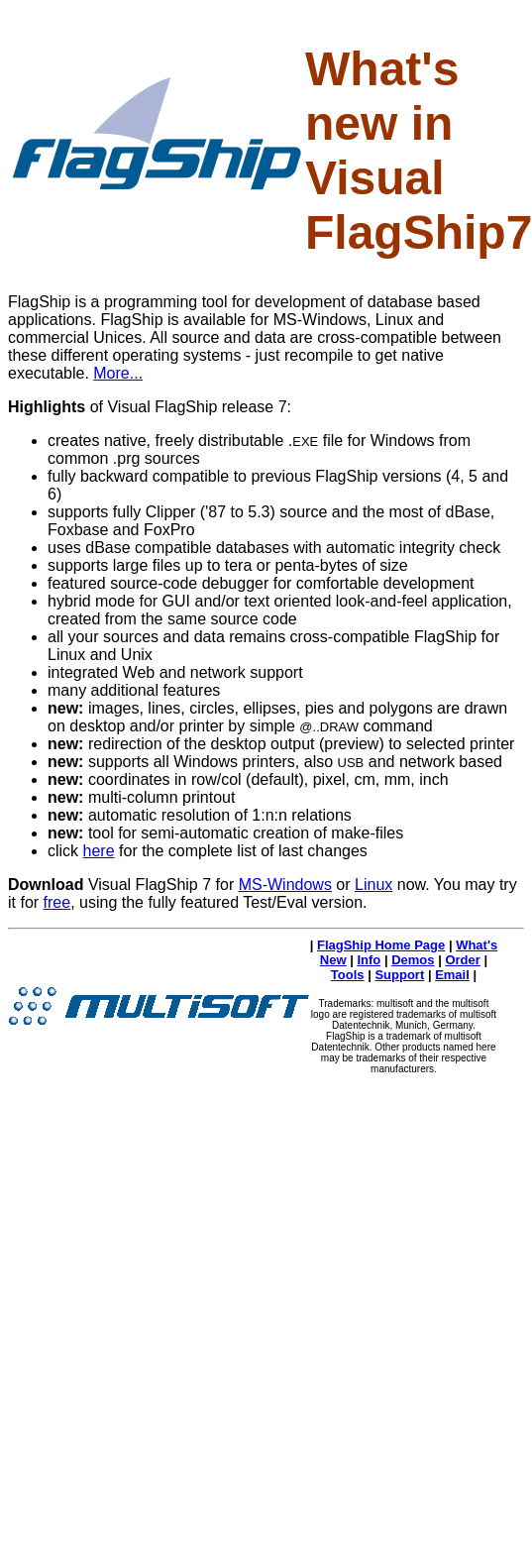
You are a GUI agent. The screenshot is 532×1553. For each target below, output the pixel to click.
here (99, 850)
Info (368, 959)
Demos (412, 959)
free (57, 902)
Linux (373, 884)
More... (118, 373)
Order (462, 959)
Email (452, 974)
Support (399, 974)
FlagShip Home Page (381, 945)
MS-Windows (285, 884)
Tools (348, 974)
